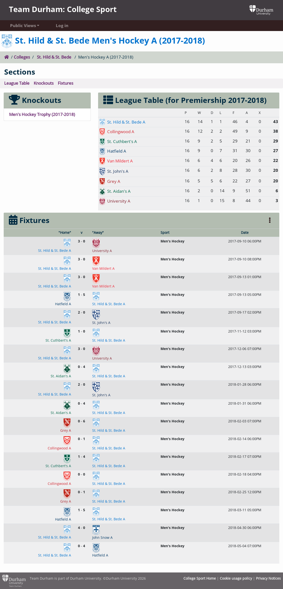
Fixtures (65, 83)
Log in (62, 25)
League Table (17, 83)
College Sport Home (199, 578)
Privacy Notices (268, 578)
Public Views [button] (23, 25)
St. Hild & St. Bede (54, 57)
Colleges (22, 57)
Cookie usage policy (236, 578)
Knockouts (44, 83)
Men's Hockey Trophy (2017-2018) (42, 114)
